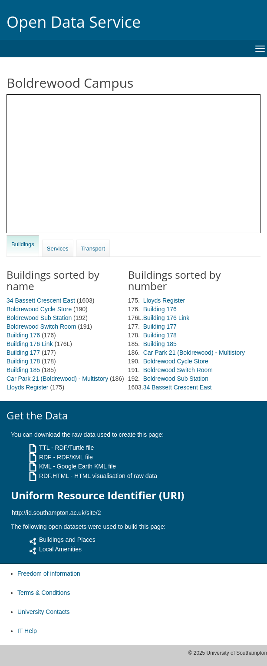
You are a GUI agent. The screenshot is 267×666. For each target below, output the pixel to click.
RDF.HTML (54, 475)
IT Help (27, 630)
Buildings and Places (67, 539)
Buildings (22, 244)
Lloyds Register (28, 387)
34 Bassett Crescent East (41, 300)
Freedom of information (48, 573)
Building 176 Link (30, 343)
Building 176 (23, 335)
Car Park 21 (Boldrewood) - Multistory (57, 378)
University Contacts (43, 611)
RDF (45, 457)
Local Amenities (60, 549)
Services (58, 248)
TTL (44, 447)
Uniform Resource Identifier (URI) (97, 495)
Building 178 (23, 361)
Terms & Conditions (43, 592)
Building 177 (23, 352)
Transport (93, 248)
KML (45, 466)
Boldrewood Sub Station (39, 317)
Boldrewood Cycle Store (39, 309)
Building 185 (23, 369)
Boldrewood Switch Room (41, 326)
